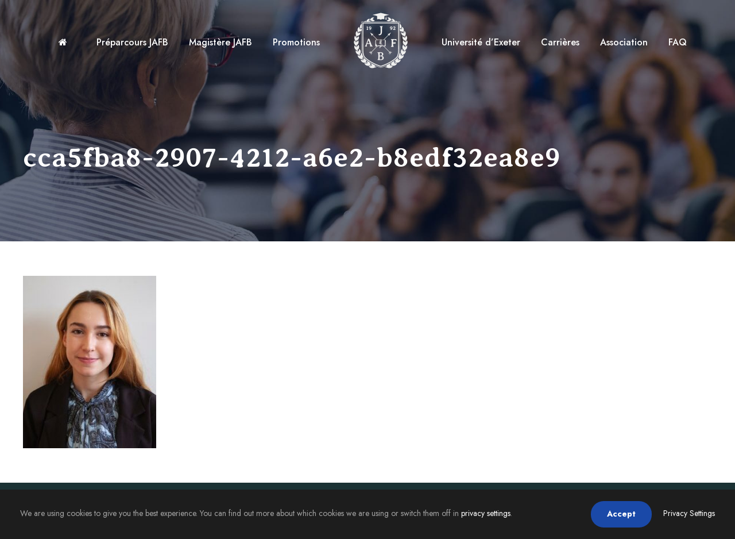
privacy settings (485, 513)
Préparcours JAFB (132, 42)
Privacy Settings (689, 513)
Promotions (296, 42)
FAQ (677, 42)
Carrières (560, 42)
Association (624, 42)
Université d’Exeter (481, 42)
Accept (621, 513)
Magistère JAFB (220, 42)
